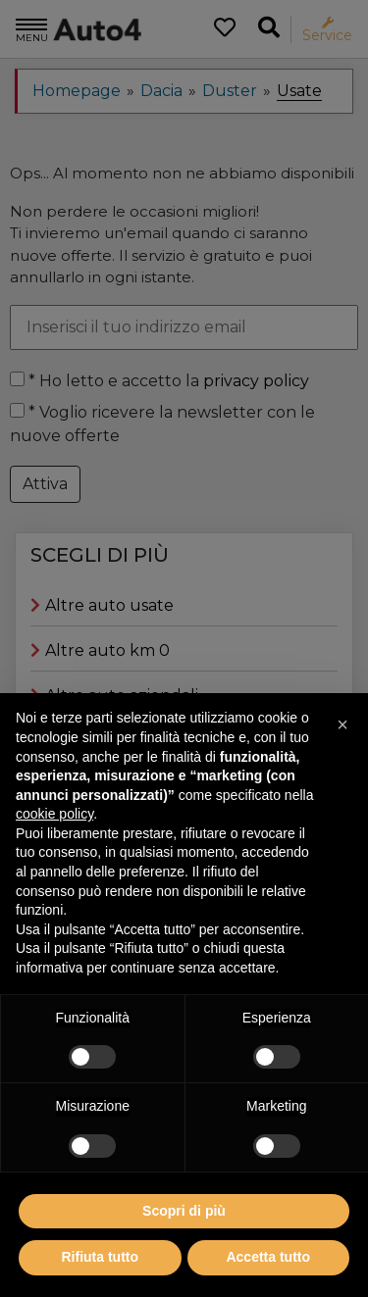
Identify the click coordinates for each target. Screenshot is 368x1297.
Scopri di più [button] (184, 1254)
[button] (342, 768)
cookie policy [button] (54, 858)
